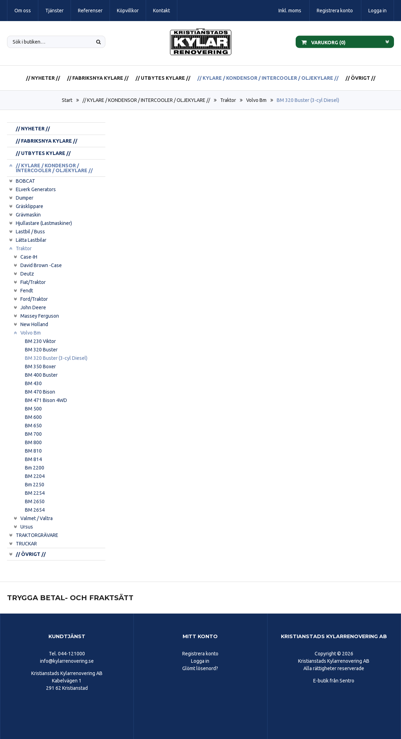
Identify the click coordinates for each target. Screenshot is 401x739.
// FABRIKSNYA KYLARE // (98, 78)
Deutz (27, 274)
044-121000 (71, 653)
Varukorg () (323, 42)
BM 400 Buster (41, 375)
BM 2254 (35, 493)
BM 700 (33, 434)
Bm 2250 (34, 484)
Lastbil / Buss (30, 231)
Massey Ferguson (39, 316)
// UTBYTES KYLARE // (163, 78)
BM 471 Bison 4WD (46, 400)
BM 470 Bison (40, 392)
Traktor (228, 100)
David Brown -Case (41, 265)
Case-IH (28, 257)
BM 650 (33, 425)
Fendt (26, 290)
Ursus (26, 527)
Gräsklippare (29, 206)
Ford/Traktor (34, 299)
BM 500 (33, 408)
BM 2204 (35, 476)
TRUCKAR (26, 543)
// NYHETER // (43, 78)
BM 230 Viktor (40, 341)
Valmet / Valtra (36, 518)
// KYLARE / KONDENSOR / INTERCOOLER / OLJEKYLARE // (267, 78)
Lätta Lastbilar (31, 240)
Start (67, 100)
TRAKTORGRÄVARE (37, 535)
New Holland (34, 324)
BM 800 (33, 442)
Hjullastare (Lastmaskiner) (44, 223)
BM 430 (33, 383)
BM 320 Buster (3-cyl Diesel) (308, 100)
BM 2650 (35, 501)
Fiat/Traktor (33, 282)
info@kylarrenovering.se (67, 661)
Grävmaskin (28, 215)
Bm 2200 (34, 468)
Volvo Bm (256, 100)
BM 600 (33, 417)
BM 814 (33, 459)
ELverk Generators (36, 189)
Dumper (24, 198)
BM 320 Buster (41, 349)
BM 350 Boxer (40, 366)
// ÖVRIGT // (360, 78)
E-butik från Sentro (333, 680)
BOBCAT (25, 181)
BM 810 (33, 451)
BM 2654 (35, 510)
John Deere (33, 307)
